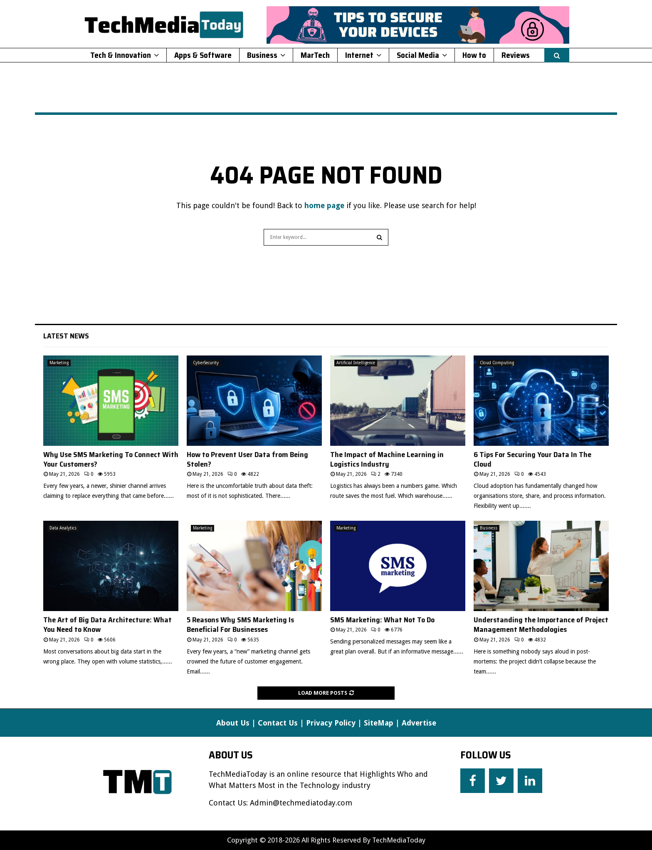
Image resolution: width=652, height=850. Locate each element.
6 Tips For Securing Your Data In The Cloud (532, 459)
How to (474, 55)
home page (324, 205)
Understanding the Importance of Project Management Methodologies (541, 624)
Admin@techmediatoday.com (301, 802)
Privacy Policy (331, 722)
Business (262, 55)
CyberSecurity (206, 362)
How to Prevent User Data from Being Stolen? (247, 459)
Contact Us (278, 722)
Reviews (515, 55)
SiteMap (378, 722)
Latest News (66, 336)
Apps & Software (203, 55)
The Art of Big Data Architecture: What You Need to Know (107, 624)
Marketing (59, 362)
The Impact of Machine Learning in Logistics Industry (387, 459)
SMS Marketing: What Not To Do (382, 620)
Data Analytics (63, 528)
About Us (232, 722)
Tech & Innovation (120, 55)
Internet (359, 55)
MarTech (315, 55)
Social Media (418, 55)
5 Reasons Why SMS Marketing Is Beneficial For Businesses (240, 624)
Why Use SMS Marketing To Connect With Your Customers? (110, 459)
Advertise (419, 722)
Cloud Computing (497, 362)
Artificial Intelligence (355, 362)
